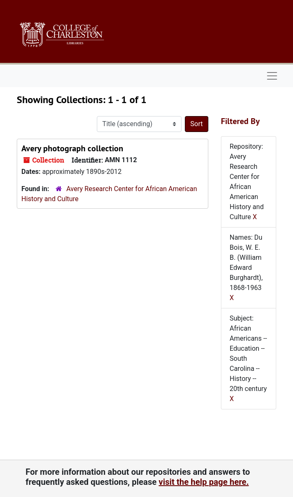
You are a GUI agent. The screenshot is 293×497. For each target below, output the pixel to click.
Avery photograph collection (72, 148)
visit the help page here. (204, 482)
